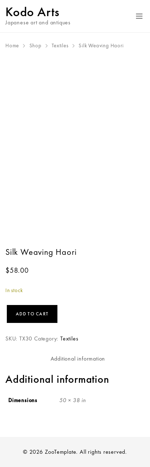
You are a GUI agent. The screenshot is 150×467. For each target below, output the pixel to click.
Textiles (60, 45)
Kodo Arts (32, 12)
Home (12, 45)
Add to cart (32, 314)
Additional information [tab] (78, 358)
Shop (35, 45)
